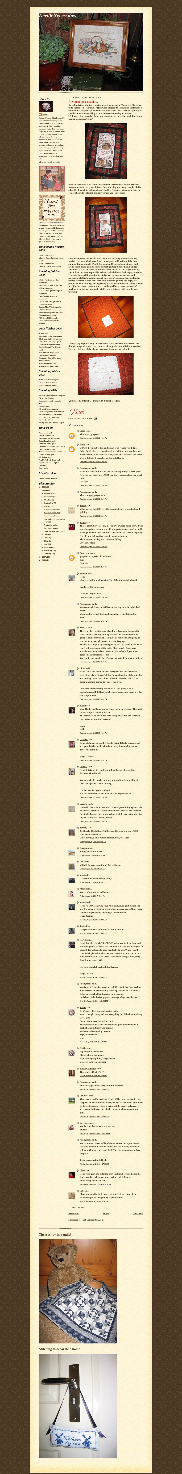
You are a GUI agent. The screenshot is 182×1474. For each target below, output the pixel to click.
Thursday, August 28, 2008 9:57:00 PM (93, 821)
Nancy (83, 522)
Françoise (84, 553)
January (48, 554)
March (47, 547)
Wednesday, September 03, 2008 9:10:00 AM (95, 1184)
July (46, 534)
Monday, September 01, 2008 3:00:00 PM (94, 1089)
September (49, 503)
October (48, 500)
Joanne (83, 902)
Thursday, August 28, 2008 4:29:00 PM (93, 567)
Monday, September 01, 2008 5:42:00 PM (94, 1116)
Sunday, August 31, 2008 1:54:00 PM (93, 1062)
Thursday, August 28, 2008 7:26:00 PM (93, 621)
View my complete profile (49, 162)
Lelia (82, 861)
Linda (82, 668)
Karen (83, 939)
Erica (82, 430)
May (46, 541)
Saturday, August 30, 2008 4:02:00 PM (93, 977)
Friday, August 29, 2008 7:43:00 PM (92, 896)
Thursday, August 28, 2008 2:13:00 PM (93, 485)
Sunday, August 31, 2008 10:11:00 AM (93, 1042)
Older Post (138, 1213)
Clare (82, 1170)
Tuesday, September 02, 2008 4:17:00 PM (94, 1164)
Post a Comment (78, 1207)
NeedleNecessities (57, 15)
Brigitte (83, 804)
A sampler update (51, 525)
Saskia (83, 1007)
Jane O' (83, 627)
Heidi (45, 114)
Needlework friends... (52, 516)
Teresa (83, 505)
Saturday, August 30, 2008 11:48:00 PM (94, 1001)
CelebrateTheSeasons (48, 478)
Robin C (84, 573)
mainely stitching (88, 1068)
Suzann (83, 848)
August (47, 506)
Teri (82, 926)
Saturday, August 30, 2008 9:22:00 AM (93, 920)
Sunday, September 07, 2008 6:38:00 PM (94, 1201)
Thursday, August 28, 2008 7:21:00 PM (93, 597)
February (48, 550)
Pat (81, 1190)
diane (82, 444)
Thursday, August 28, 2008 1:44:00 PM (93, 438)
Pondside (84, 1095)
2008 (44, 490)
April (46, 544)
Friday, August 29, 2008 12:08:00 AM (93, 842)
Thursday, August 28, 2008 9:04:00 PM (93, 733)
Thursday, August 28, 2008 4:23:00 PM (93, 547)
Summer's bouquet (51, 528)
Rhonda (83, 766)
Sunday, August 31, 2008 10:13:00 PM (93, 1076)
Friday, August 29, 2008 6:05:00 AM (92, 869)
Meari (83, 888)
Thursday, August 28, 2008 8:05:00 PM (93, 662)
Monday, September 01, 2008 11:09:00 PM (95, 1133)
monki (83, 705)
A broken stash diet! (52, 513)
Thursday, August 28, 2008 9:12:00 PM (93, 760)
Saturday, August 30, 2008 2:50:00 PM (93, 933)
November (48, 497)
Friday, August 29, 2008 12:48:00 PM (93, 882)
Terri (82, 875)
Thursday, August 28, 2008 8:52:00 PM (93, 699)
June (46, 538)
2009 (44, 487)
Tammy (83, 827)
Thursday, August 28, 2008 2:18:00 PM (93, 499)
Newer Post (73, 1213)
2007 (44, 557)
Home (106, 1213)
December (48, 493)
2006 (44, 560)
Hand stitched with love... (54, 531)
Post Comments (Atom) (93, 1219)
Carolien (84, 739)
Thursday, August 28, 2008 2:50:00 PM (93, 516)
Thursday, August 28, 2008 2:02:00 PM (93, 462)
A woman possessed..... (53, 509)
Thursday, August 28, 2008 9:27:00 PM (93, 797)
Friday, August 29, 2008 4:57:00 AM (92, 855)
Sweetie (83, 1123)
